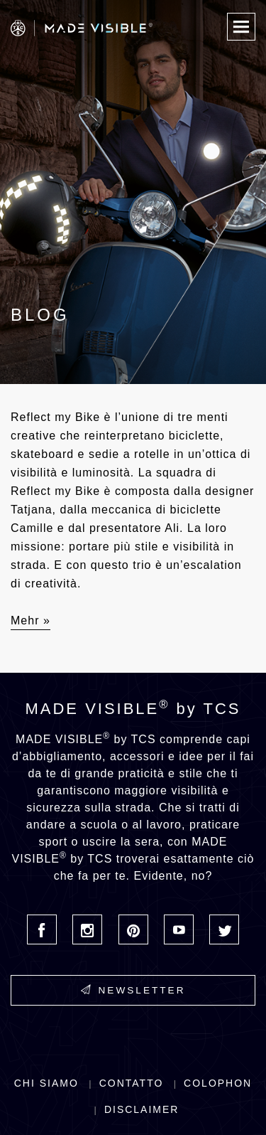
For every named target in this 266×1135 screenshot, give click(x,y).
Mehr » (30, 620)
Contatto (131, 1083)
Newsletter (133, 990)
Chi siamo (46, 1083)
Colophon (218, 1083)
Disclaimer (141, 1109)
